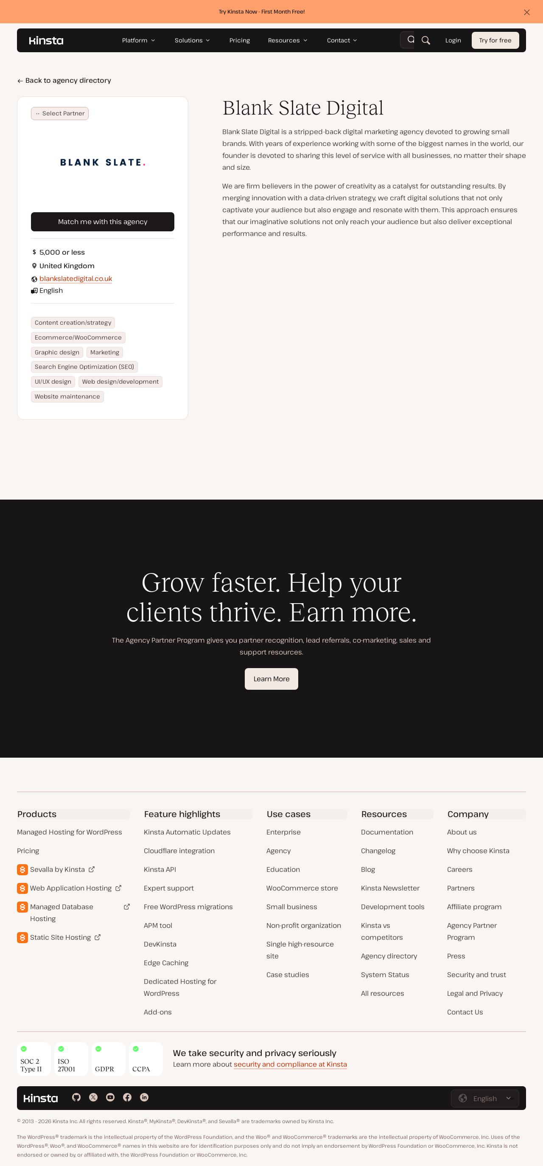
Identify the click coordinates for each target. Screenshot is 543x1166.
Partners (461, 888)
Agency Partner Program (472, 931)
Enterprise (283, 832)
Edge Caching (166, 962)
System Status (385, 974)
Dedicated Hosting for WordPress (180, 987)
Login (453, 41)
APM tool (158, 925)
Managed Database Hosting (61, 912)
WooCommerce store (302, 888)
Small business (291, 906)
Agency (278, 850)
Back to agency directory (64, 80)
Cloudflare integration (179, 850)
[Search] (425, 40)
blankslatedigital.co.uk (75, 278)
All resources (382, 993)
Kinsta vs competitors (382, 931)
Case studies (287, 974)
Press (456, 956)
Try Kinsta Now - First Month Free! (262, 11)
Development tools (393, 906)
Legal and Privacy (475, 993)
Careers (460, 869)
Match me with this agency (102, 221)
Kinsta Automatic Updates (187, 832)
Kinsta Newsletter (390, 888)
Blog (368, 869)
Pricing (28, 850)
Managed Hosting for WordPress (69, 832)
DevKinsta (160, 944)
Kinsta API (160, 869)
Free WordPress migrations (188, 906)
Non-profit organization (303, 925)
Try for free (495, 41)
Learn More (272, 678)
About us (462, 832)
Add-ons (158, 1012)
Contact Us (465, 1012)
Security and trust (476, 974)
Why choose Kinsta (478, 850)
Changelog (378, 850)
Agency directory (389, 956)
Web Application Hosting (71, 888)
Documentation (387, 832)
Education (283, 869)
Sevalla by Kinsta (57, 869)
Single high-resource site (300, 950)
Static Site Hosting (60, 937)
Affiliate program (474, 906)
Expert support (169, 888)
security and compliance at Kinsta (290, 1064)
